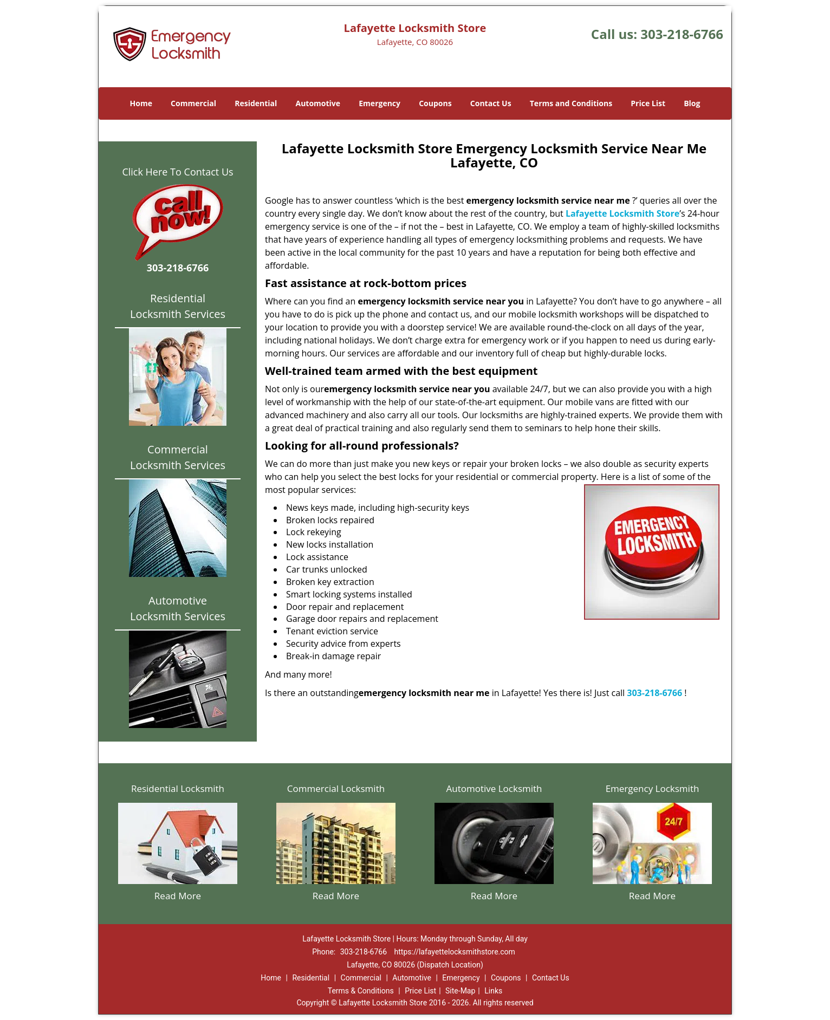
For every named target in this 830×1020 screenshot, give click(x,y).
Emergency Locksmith (652, 788)
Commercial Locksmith (336, 788)
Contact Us (490, 103)
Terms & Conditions (361, 990)
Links (493, 990)
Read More (177, 895)
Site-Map (460, 990)
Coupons (435, 103)
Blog (692, 103)
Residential (256, 103)
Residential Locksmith (177, 788)
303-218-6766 (681, 34)
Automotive (318, 103)
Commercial (193, 103)
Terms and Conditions (571, 103)
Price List (648, 103)
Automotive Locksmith (494, 788)
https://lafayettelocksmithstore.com (454, 951)
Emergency (379, 103)
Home (141, 103)
